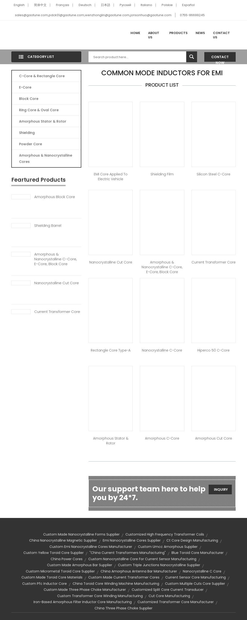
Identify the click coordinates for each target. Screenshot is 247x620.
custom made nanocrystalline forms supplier (81, 534)
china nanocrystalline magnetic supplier (63, 540)
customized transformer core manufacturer (175, 601)
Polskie (167, 5)
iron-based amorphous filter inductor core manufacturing (83, 601)
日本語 (105, 5)
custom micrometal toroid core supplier (60, 571)
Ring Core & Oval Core (39, 110)
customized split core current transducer (168, 589)
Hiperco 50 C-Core (213, 350)
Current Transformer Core (57, 311)
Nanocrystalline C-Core (162, 350)
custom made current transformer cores (123, 577)
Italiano (146, 5)
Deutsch (85, 5)
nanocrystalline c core (202, 571)
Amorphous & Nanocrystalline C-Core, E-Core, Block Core (55, 259)
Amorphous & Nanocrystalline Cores (45, 158)
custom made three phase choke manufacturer (85, 589)
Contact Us (221, 35)
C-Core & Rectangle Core (42, 76)
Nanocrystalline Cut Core (56, 283)
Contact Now (220, 58)
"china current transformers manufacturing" (127, 552)
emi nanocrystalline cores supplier (132, 540)
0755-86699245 (192, 15)
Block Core (29, 98)
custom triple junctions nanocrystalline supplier (159, 565)
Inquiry (221, 489)
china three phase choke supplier (123, 608)
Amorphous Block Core (54, 196)
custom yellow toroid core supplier (53, 552)
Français (62, 5)
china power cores (66, 559)
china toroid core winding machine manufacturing (116, 583)
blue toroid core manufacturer (198, 552)
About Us (153, 35)
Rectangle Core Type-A (110, 350)
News (200, 33)
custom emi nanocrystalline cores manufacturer (90, 546)
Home (135, 33)
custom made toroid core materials (51, 577)
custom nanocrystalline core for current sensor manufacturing (142, 559)
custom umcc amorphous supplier (168, 546)
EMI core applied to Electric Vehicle (111, 176)
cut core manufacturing (169, 595)
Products (178, 33)
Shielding (27, 132)
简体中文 (40, 5)
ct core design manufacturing (192, 540)
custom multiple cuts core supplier (195, 583)
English (19, 5)
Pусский (125, 5)
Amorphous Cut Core (213, 438)
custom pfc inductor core (44, 583)
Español (188, 5)
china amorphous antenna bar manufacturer (139, 571)
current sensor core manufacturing (195, 577)
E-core (25, 87)
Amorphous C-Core (162, 438)
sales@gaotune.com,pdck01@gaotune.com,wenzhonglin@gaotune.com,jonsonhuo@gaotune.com (93, 15)
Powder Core (30, 144)
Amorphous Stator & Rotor (42, 121)
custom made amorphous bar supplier (79, 565)
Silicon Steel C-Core (213, 174)
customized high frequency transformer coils (164, 534)
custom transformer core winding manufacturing (100, 595)
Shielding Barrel (47, 225)
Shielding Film (162, 174)
